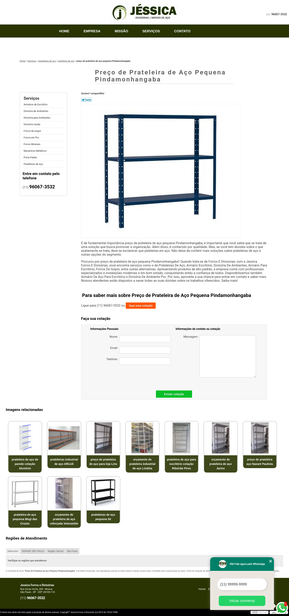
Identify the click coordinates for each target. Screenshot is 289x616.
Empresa (91, 31)
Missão (121, 31)
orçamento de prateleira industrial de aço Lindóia (142, 464)
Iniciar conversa (242, 601)
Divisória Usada (32, 124)
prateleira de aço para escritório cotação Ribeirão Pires (181, 464)
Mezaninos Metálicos (35, 150)
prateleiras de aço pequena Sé (103, 517)
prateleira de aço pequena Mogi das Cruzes (25, 519)
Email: (140, 350)
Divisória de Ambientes (36, 111)
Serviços (151, 31)
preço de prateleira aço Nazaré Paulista (259, 462)
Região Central (55, 551)
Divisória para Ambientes (37, 117)
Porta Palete (31, 157)
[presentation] (142, 376)
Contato (182, 31)
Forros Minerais (32, 144)
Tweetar (86, 100)
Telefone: (138, 361)
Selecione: (12, 551)
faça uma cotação (141, 305)
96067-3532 (279, 14)
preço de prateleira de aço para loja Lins (103, 462)
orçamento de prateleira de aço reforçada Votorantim (64, 519)
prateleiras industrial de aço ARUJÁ (64, 462)
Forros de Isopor (33, 131)
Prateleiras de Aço (34, 164)
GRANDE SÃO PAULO (33, 551)
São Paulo (72, 551)
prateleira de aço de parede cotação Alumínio (25, 464)
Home (64, 31)
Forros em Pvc (32, 137)
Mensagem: (219, 356)
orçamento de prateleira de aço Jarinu (221, 464)
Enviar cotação (174, 394)
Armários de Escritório (36, 104)
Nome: (140, 338)
